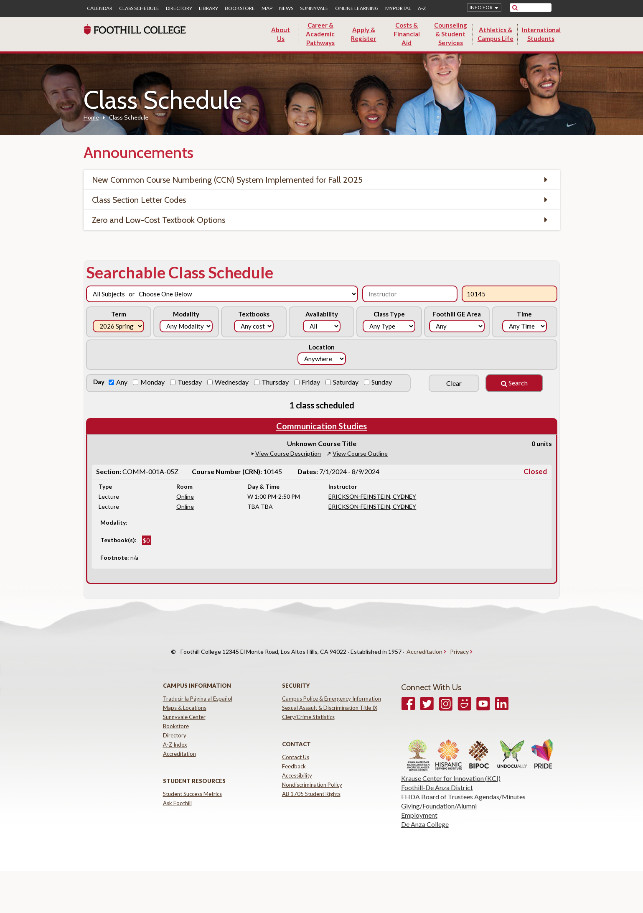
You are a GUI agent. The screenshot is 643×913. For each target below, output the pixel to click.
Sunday (382, 382)
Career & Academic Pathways (320, 33)
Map (267, 8)
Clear (454, 383)
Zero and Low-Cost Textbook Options (158, 220)
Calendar (99, 8)
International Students (541, 34)
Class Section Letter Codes (139, 200)
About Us (280, 34)
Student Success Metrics (192, 785)
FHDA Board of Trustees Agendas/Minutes (463, 788)
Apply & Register (363, 34)
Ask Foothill (177, 794)
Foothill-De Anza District (437, 779)
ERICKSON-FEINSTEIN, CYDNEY (372, 496)
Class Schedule (139, 8)
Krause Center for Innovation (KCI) (451, 770)
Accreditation (424, 647)
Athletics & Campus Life (495, 34)
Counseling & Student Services (450, 33)
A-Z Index (175, 736)
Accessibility (297, 767)
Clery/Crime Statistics (308, 708)
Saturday (346, 382)
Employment (419, 807)
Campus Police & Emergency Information (331, 690)
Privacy (459, 647)
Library (208, 8)
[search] (536, 7)
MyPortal (398, 8)
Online (185, 496)
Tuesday (190, 382)
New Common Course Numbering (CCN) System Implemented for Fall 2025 (227, 180)
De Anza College (425, 816)
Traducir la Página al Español (197, 690)
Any (122, 382)
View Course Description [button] (288, 453)
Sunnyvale (314, 8)
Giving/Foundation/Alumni (439, 797)
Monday (153, 382)
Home (91, 117)
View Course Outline (360, 453)
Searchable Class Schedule (179, 272)
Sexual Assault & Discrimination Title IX (329, 699)
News (286, 8)
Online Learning (357, 8)
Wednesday (232, 382)
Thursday (276, 382)
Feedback (294, 758)
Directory (179, 8)
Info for (481, 7)
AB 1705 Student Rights (311, 785)
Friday (311, 382)
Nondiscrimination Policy (312, 776)
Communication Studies (321, 426)
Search (514, 383)
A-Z (422, 8)
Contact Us (295, 748)
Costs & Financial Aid (407, 33)
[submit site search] (515, 7)
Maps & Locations (184, 699)
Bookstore (240, 8)
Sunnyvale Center (184, 708)
